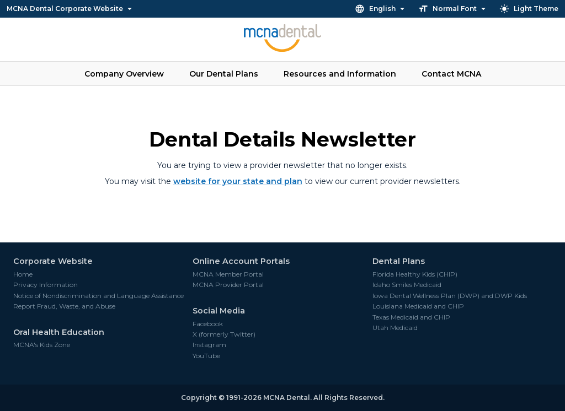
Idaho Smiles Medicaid (406, 285)
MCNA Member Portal (228, 274)
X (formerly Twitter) (224, 334)
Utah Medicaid (395, 328)
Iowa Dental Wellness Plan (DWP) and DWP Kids (449, 296)
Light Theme (529, 9)
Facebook (208, 324)
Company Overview (124, 73)
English (381, 9)
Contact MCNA (451, 73)
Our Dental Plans (224, 73)
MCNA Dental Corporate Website (70, 9)
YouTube (206, 356)
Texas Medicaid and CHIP (411, 317)
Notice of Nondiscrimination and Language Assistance (98, 296)
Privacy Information (45, 285)
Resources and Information (340, 73)
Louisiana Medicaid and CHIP (418, 306)
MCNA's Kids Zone (41, 345)
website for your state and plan (237, 181)
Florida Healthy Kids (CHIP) (414, 274)
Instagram (209, 345)
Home (23, 274)
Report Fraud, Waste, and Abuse (64, 306)
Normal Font (453, 9)
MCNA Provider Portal (228, 285)
